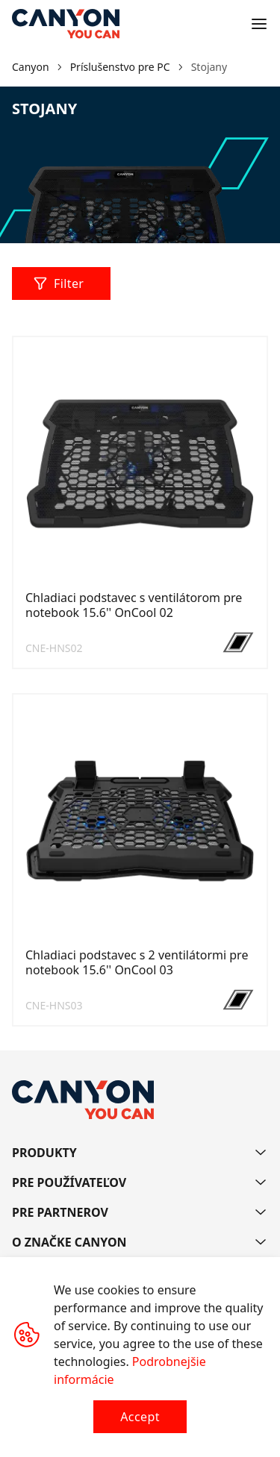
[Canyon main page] (65, 24)
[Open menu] (259, 24)
